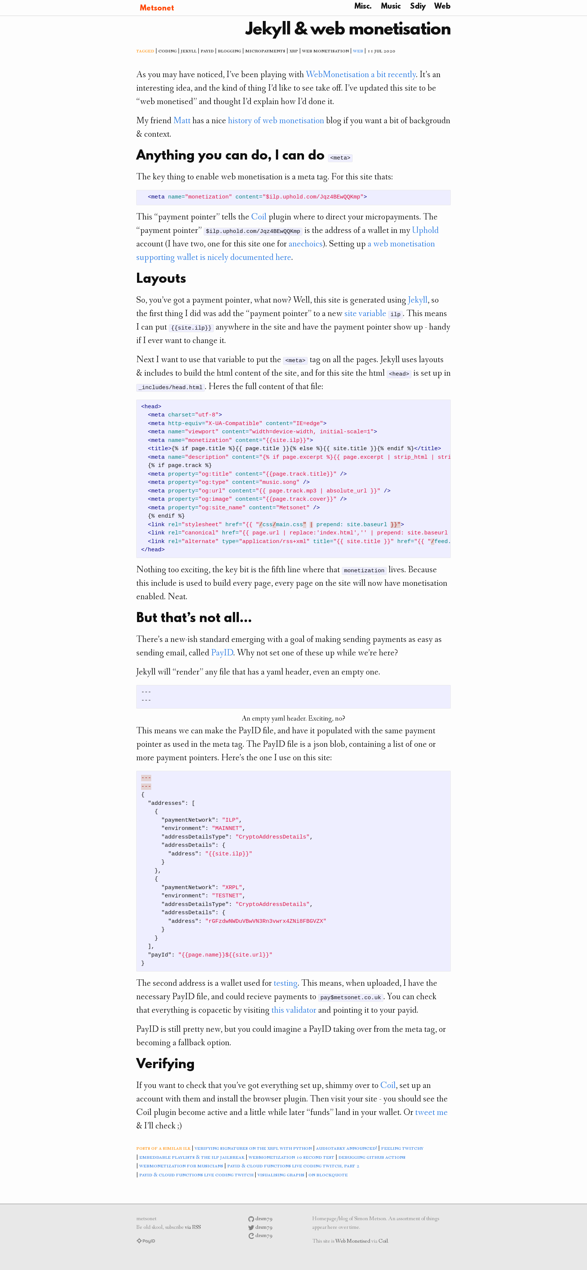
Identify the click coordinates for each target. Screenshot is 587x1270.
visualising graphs (281, 1175)
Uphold (425, 231)
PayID (222, 653)
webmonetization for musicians (181, 1166)
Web (442, 7)
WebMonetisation (337, 75)
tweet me (431, 1113)
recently (402, 75)
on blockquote (328, 1175)
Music (391, 7)
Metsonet (157, 8)
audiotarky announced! (346, 1149)
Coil (259, 217)
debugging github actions (371, 1158)
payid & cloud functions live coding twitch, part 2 (293, 1166)
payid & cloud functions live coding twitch (196, 1175)
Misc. (363, 7)
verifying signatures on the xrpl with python (253, 1149)
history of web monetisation (276, 121)
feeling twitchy (402, 1149)
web (358, 51)
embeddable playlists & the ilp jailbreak (191, 1158)
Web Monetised (352, 1242)
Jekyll (418, 300)
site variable (365, 314)
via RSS (193, 1228)
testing (286, 983)
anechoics (306, 244)
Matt (182, 121)
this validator (293, 1010)
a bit (378, 75)
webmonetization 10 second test (291, 1158)
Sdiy (418, 7)
